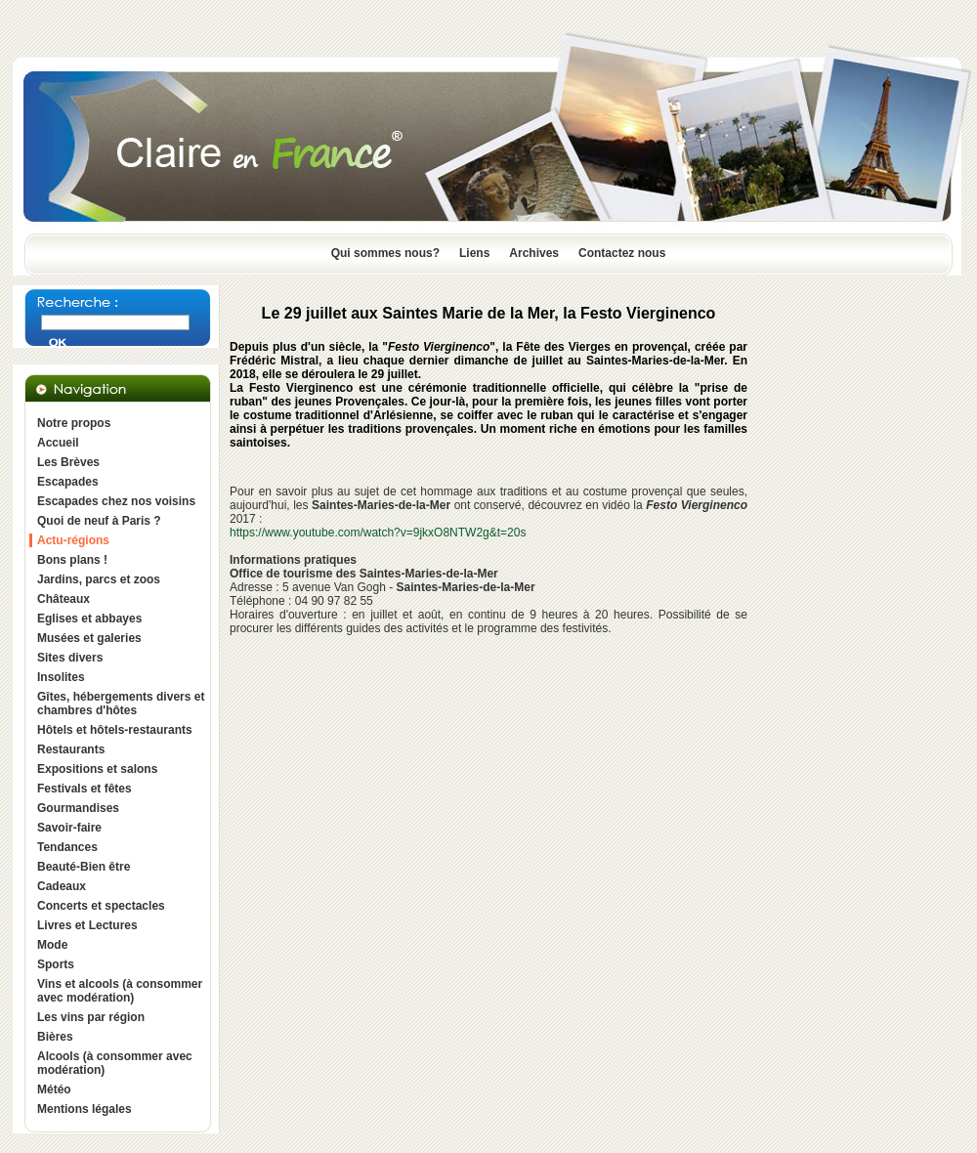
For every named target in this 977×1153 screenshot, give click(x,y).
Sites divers (70, 657)
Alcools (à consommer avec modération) (114, 1063)
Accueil (58, 442)
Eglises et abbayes (89, 618)
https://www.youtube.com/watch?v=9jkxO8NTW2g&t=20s (378, 532)
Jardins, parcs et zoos (98, 579)
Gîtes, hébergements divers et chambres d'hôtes (120, 703)
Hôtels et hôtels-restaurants (114, 730)
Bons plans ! (72, 560)
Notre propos (73, 423)
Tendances (67, 847)
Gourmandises (78, 808)
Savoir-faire (69, 827)
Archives (534, 253)
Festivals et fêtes (84, 788)
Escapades (68, 482)
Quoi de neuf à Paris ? (99, 521)
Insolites (61, 677)
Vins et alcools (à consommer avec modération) (119, 990)
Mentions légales (84, 1109)
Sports (55, 964)
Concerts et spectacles (101, 906)
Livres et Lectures (87, 925)
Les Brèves (68, 462)
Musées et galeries (89, 638)
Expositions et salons (97, 769)
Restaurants (71, 749)
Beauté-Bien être (83, 867)
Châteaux (63, 599)
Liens (474, 253)
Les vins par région (91, 1017)
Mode (52, 945)
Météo (54, 1089)
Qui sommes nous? (385, 253)
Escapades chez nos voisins (116, 501)
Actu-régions (73, 540)
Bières (55, 1037)
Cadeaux (61, 886)
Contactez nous (621, 253)
